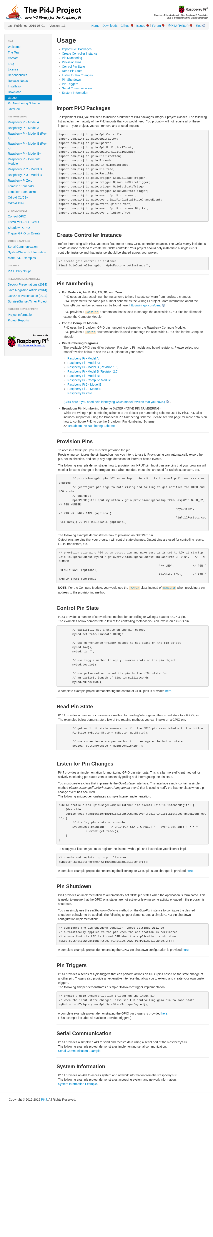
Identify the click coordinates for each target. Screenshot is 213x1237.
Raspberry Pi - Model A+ (24, 128)
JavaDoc (14, 109)
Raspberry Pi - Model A (23, 122)
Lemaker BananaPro (22, 192)
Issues (140, 25)
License (13, 69)
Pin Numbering (72, 58)
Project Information (20, 314)
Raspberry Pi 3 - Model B (25, 175)
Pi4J (44, 1099)
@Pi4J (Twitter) (178, 25)
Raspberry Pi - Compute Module (24, 161)
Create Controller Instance (79, 53)
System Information (75, 92)
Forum (156, 25)
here (168, 691)
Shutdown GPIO (19, 227)
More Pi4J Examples (22, 258)
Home (95, 25)
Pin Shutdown (71, 79)
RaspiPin (92, 312)
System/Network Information (27, 252)
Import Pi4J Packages (77, 49)
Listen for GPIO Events (23, 222)
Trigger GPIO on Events (24, 233)
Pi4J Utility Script (19, 271)
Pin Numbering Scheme (24, 103)
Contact (13, 58)
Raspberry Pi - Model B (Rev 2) (27, 146)
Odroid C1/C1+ (18, 197)
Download (14, 92)
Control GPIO (17, 216)
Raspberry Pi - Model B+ (24, 153)
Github (124, 25)
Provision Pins (71, 62)
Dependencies (17, 75)
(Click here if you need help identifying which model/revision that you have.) (114, 402)
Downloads (109, 25)
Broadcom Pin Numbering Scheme (91, 426)
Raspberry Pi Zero (20, 180)
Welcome (14, 46)
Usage (12, 97)
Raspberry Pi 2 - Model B (25, 169)
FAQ (11, 63)
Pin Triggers (70, 84)
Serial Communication (23, 246)
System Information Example (77, 1084)
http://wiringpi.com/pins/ (145, 305)
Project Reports (18, 320)
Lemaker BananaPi (21, 186)
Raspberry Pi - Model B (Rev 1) (27, 136)
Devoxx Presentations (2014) (27, 284)
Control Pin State (73, 66)
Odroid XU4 (16, 203)
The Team (14, 52)
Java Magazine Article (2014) (27, 290)
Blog (198, 25)
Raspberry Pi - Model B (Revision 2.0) (92, 371)
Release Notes (18, 80)
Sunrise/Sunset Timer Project (27, 301)
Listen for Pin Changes (77, 75)
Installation (15, 86)
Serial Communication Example (79, 1051)
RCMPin (90, 332)
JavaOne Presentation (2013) (28, 296)
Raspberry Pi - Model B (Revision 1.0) (92, 367)
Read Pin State (72, 71)
